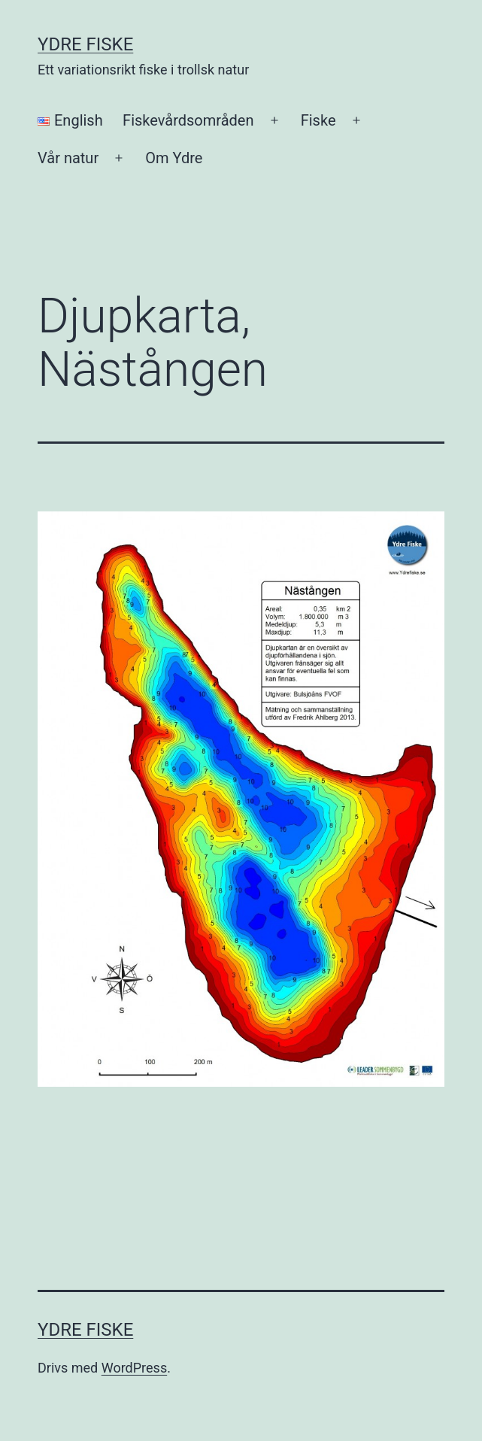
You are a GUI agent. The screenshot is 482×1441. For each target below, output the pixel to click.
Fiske (318, 120)
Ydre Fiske (85, 44)
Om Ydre (173, 158)
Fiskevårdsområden (188, 120)
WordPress (134, 1368)
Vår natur (68, 158)
